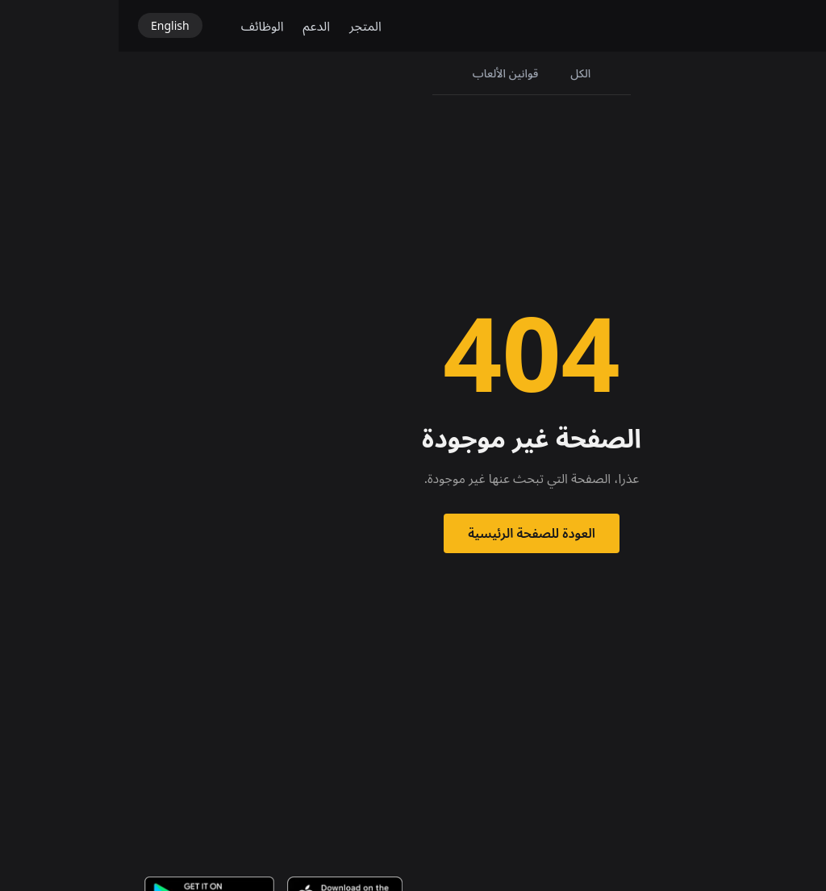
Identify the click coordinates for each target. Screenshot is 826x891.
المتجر (247, 26)
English (51, 25)
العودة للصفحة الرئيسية (413, 533)
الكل (462, 73)
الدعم (198, 26)
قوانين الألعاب (387, 73)
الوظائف (144, 26)
